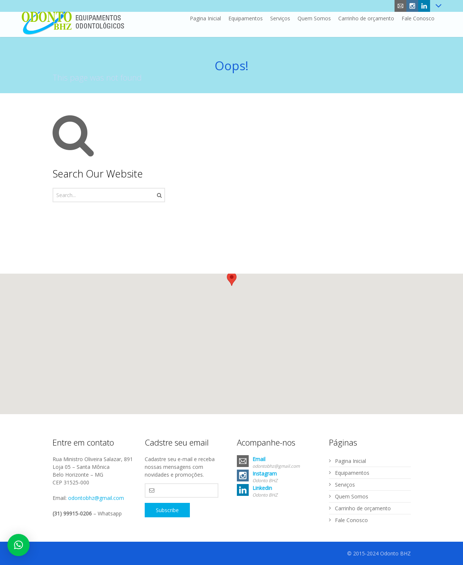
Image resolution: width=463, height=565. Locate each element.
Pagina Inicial (350, 460)
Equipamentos (352, 472)
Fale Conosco (351, 520)
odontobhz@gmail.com (96, 497)
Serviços (345, 484)
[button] (231, 281)
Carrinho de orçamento (363, 508)
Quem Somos (351, 496)
